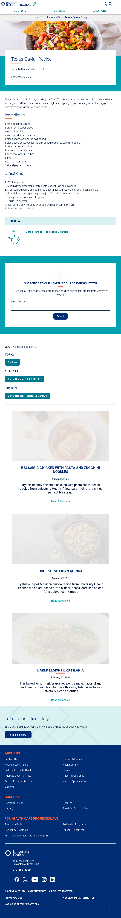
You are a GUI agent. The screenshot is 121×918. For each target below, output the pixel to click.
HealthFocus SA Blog (16, 754)
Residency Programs (16, 819)
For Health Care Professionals (31, 808)
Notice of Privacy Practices (22, 894)
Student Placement (73, 819)
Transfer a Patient (14, 814)
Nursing (9, 798)
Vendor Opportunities (74, 771)
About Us (12, 743)
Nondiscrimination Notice (78, 888)
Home (35, 17)
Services (59, 10)
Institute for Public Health (18, 760)
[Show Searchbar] (111, 4)
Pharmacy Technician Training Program (26, 825)
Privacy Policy (13, 888)
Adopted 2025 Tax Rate (18, 765)
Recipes (12, 352)
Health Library (70, 754)
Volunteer (10, 776)
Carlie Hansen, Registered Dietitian (27, 385)
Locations (99, 10)
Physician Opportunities (76, 798)
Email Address (20, 291)
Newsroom (69, 760)
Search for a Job (14, 792)
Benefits (67, 792)
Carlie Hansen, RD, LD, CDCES (24, 369)
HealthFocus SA (51, 17)
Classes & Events (72, 749)
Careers (12, 787)
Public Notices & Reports (18, 771)
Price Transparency (73, 765)
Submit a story (18, 724)
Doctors (20, 10)
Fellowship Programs (74, 814)
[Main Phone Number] (106, 4)
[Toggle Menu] (117, 4)
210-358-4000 (22, 859)
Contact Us (11, 749)
